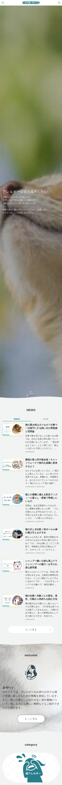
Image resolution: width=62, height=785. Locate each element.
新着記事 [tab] (17, 419)
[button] (27, 395)
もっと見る (31, 629)
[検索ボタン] (59, 2)
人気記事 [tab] (45, 419)
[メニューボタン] (2, 2)
